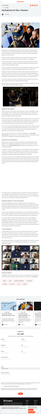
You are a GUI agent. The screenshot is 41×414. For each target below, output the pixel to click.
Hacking (4, 280)
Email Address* (3, 341)
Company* (2, 347)
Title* (22, 347)
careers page (34, 276)
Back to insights (5, 5)
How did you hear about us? (5, 368)
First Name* (2, 335)
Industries (27, 398)
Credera (4, 275)
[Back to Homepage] (20, 1)
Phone (22, 341)
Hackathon (5, 284)
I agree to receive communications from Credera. (11, 382)
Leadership (35, 398)
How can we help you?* (4, 353)
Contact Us (35, 401)
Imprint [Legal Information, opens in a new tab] (25, 408)
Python (18, 284)
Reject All (30, 409)
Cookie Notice (21, 408)
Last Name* (23, 335)
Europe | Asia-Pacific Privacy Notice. (30, 385)
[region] (20, 409)
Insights (27, 401)
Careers (35, 399)
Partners (27, 399)
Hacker (10, 280)
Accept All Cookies (32, 412)
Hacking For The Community (19, 280)
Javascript (25, 284)
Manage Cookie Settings (32, 407)
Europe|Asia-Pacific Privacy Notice (14, 408)
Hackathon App (29, 280)
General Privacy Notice (4, 408)
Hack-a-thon (12, 284)
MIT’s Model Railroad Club (15, 145)
